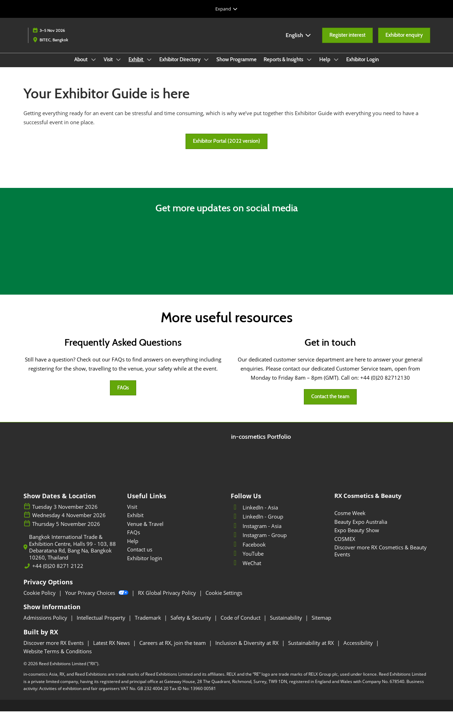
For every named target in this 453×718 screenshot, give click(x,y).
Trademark (148, 624)
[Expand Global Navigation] (226, 9)
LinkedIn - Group (257, 523)
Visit (109, 66)
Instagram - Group (259, 541)
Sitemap (321, 624)
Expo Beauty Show (356, 536)
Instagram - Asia (256, 532)
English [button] (299, 41)
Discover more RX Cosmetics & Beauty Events (380, 557)
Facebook (248, 551)
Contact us (139, 555)
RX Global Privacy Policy (167, 599)
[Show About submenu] (93, 66)
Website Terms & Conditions (57, 657)
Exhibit (136, 66)
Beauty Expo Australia (360, 528)
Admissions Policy (46, 624)
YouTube (247, 560)
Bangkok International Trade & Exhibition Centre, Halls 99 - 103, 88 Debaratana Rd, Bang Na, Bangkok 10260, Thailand (72, 554)
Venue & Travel (145, 530)
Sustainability (287, 624)
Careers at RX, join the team (173, 649)
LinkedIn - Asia (254, 514)
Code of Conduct (241, 624)
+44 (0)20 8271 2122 (57, 572)
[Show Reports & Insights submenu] (309, 66)
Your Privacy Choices (97, 599)
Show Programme (236, 66)
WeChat (246, 569)
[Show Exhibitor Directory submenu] (206, 66)
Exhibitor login (144, 564)
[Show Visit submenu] (119, 66)
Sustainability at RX (311, 649)
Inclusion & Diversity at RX (247, 649)
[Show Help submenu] (336, 66)
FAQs (133, 538)
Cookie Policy (40, 599)
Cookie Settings (223, 599)
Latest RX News (112, 649)
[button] (347, 42)
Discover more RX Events (54, 649)
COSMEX (344, 545)
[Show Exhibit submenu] (149, 66)
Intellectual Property (102, 624)
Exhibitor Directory (180, 66)
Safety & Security (191, 624)
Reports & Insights (284, 66)
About (81, 66)
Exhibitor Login (362, 66)
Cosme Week (349, 519)
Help (325, 66)
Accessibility (358, 649)
